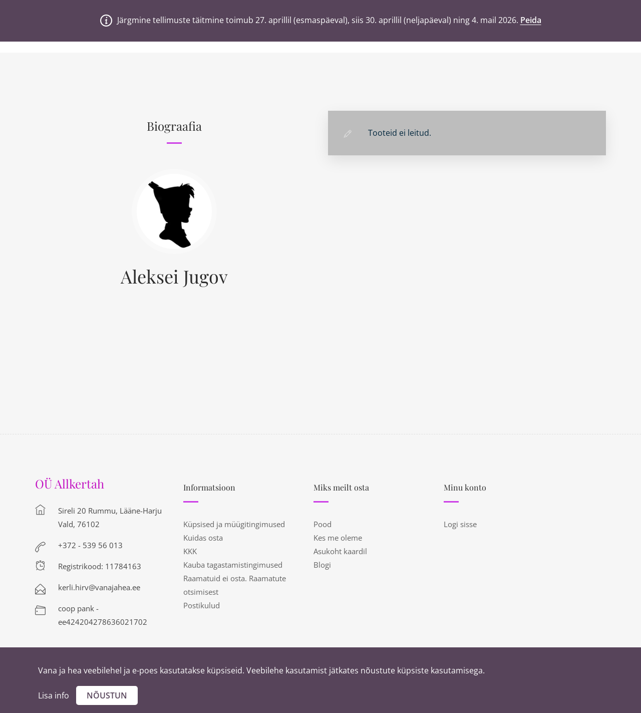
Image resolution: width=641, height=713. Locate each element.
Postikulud (201, 605)
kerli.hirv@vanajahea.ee (99, 587)
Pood (322, 524)
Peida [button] (530, 20)
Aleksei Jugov (174, 276)
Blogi (322, 565)
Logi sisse (460, 524)
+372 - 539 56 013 (90, 545)
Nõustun (107, 695)
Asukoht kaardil (340, 551)
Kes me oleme (337, 538)
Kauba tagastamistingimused (232, 565)
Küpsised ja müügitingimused (234, 524)
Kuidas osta (203, 538)
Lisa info (53, 695)
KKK (190, 551)
